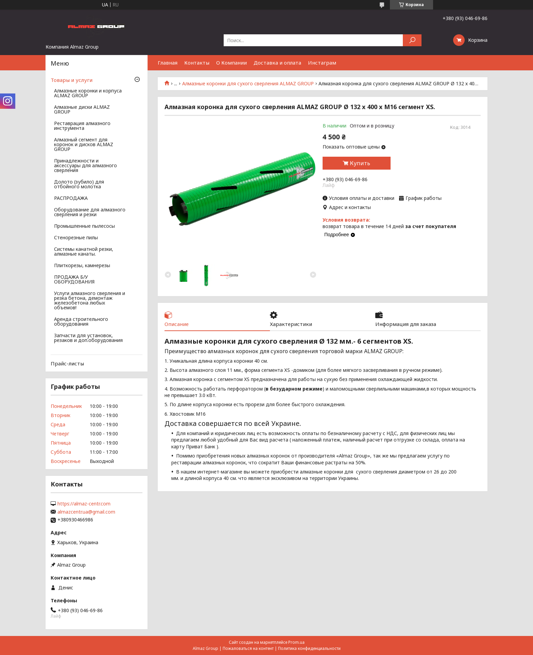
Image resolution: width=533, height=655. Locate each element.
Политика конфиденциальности (309, 648)
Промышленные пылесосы (84, 226)
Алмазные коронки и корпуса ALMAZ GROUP (88, 93)
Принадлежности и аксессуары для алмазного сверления (85, 165)
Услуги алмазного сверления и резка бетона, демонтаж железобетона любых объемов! (89, 301)
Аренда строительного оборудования (81, 322)
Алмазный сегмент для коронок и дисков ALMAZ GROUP (83, 144)
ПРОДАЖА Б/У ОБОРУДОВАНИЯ (74, 280)
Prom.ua (296, 642)
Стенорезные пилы (76, 238)
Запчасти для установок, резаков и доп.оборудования (88, 338)
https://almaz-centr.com (83, 504)
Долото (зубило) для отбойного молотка (79, 184)
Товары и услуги (71, 79)
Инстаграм (322, 62)
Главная (167, 62)
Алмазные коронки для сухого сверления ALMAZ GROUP (248, 84)
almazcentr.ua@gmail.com (86, 512)
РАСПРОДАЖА (71, 198)
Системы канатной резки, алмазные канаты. (83, 252)
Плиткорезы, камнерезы (82, 266)
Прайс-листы (67, 363)
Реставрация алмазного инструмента (82, 126)
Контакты (196, 62)
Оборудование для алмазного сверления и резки (89, 212)
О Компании (231, 62)
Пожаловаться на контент (248, 648)
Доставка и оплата (277, 62)
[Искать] (412, 40)
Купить (360, 163)
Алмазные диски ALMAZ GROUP (82, 110)
